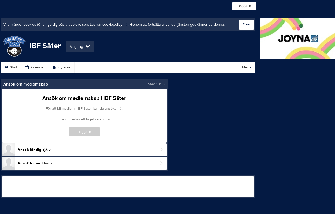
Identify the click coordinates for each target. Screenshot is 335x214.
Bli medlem (147, 67)
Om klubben (115, 67)
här (125, 24)
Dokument (176, 67)
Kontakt (86, 67)
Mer (244, 67)
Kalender (35, 67)
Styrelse (61, 67)
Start (11, 67)
